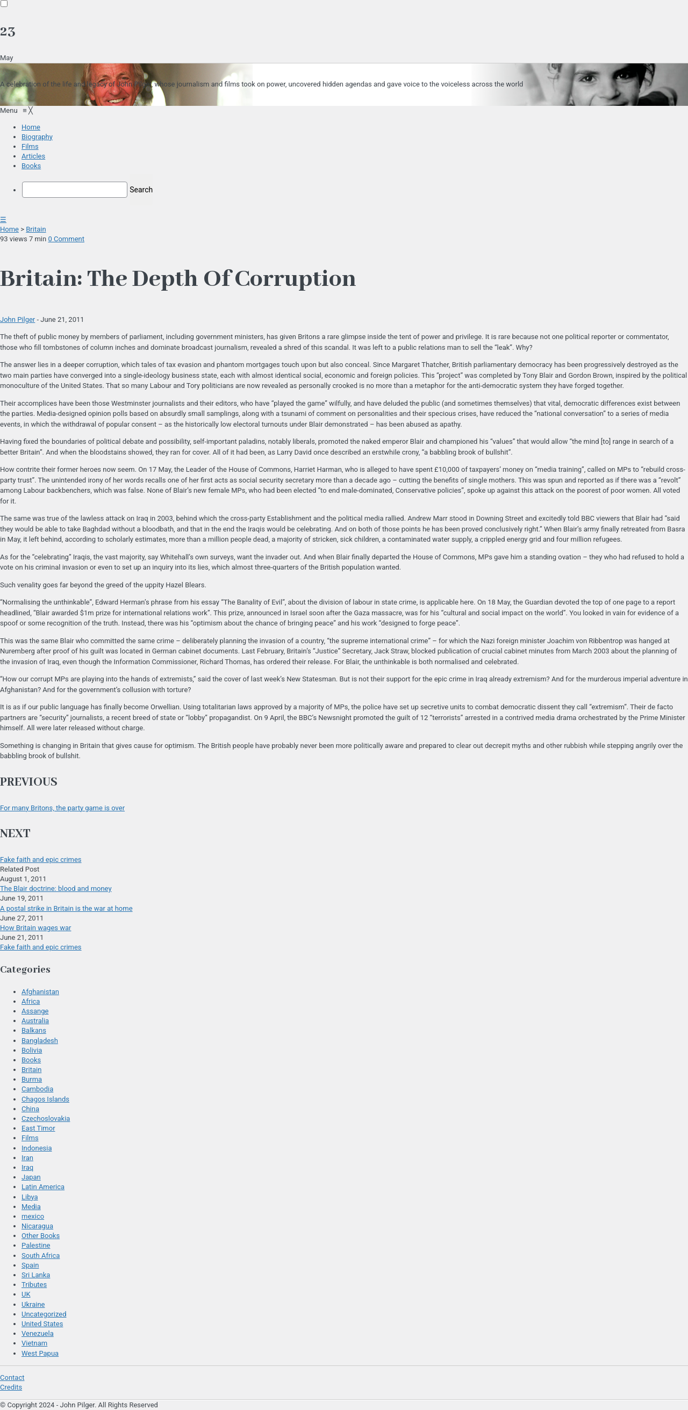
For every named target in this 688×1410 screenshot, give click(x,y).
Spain (30, 1265)
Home (9, 229)
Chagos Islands (45, 1099)
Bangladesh (40, 1041)
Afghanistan (40, 992)
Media (31, 1207)
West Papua (40, 1353)
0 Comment (66, 239)
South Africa (41, 1255)
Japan (31, 1177)
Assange (35, 1011)
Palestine (36, 1245)
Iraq (27, 1167)
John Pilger (17, 319)
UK (26, 1294)
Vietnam (34, 1343)
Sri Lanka (36, 1275)
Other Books (41, 1236)
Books (31, 1060)
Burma (32, 1079)
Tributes (34, 1284)
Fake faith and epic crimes (41, 859)
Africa (31, 1001)
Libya (30, 1197)
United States (42, 1324)
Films (30, 1138)
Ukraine (33, 1304)
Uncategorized (44, 1314)
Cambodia (37, 1089)
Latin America (43, 1187)
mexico (33, 1216)
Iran (27, 1158)
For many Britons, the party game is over (62, 808)
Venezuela (38, 1333)
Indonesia (37, 1148)
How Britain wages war (35, 928)
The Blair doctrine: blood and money (56, 888)
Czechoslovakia (46, 1118)
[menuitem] (31, 127)
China (30, 1109)
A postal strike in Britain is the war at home (66, 908)
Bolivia (32, 1050)
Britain (36, 229)
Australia (35, 1021)
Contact (12, 1377)
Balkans (34, 1030)
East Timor (38, 1128)
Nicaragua (37, 1226)
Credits (11, 1387)
